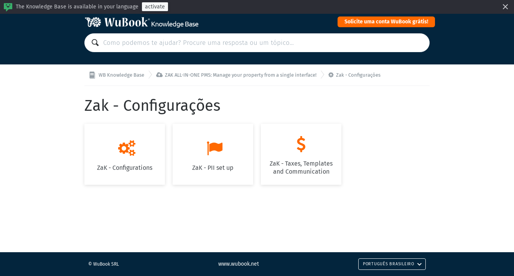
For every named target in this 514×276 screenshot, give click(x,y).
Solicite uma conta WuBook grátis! (386, 21)
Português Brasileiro (392, 263)
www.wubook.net (238, 264)
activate (155, 6)
